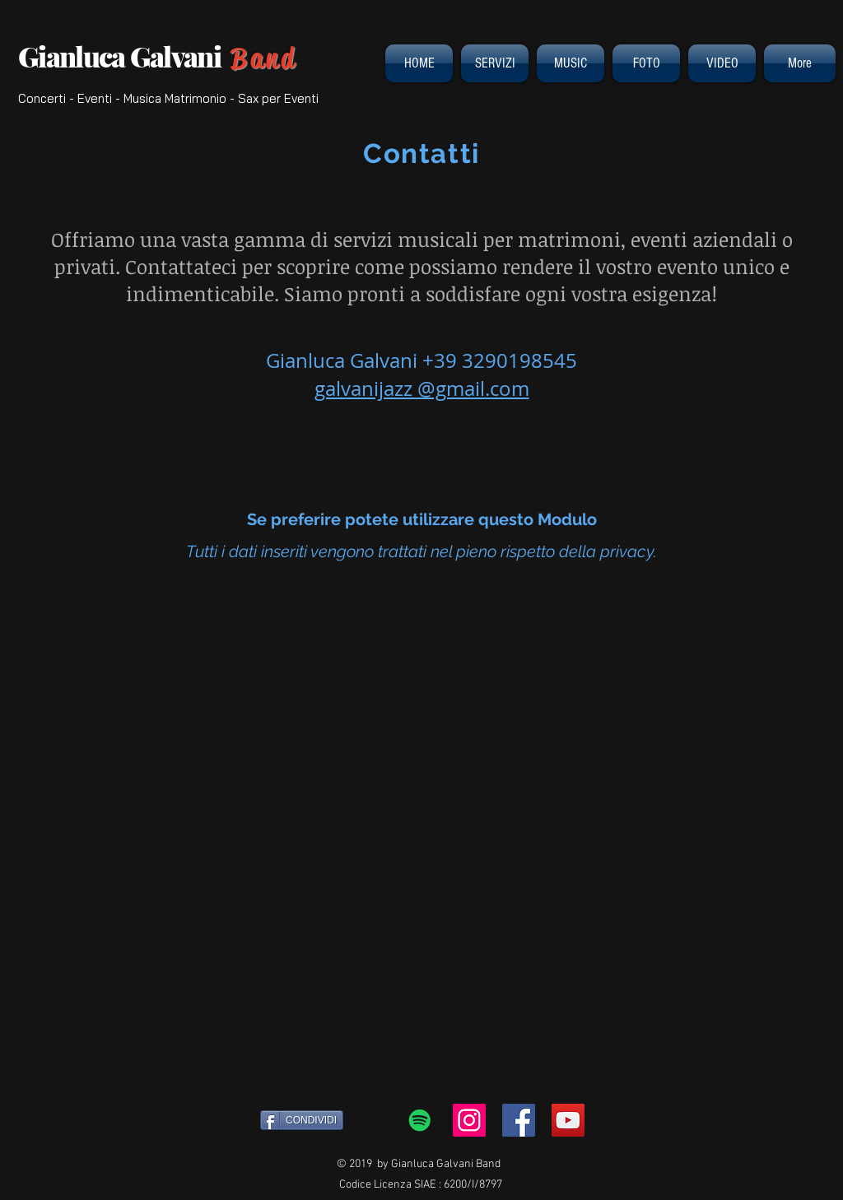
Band (263, 58)
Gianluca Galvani (124, 56)
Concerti (42, 98)
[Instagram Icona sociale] (469, 1120)
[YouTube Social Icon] (568, 1120)
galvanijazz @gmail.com (421, 388)
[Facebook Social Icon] (518, 1120)
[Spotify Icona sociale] (419, 1120)
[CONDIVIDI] (301, 1120)
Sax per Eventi (278, 98)
